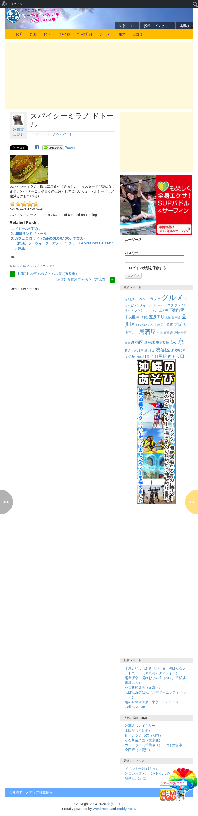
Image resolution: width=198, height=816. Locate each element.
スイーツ (146, 305)
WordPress (101, 809)
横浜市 (129, 350)
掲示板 (184, 26)
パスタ (169, 305)
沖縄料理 (140, 350)
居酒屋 (147, 332)
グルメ (57, 134)
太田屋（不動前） (138, 730)
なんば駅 (130, 299)
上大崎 (164, 310)
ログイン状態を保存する (145, 268)
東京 (53, 265)
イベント (142, 299)
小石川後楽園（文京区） (143, 687)
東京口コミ (127, 26)
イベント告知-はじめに (142, 769)
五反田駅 (156, 317)
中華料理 (142, 317)
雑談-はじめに (135, 778)
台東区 (176, 317)
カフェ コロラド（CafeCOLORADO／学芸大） (51, 238)
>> (192, 502)
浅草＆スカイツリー (140, 726)
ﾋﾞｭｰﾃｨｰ (105, 34)
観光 (122, 34)
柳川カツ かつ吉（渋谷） (144, 735)
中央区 (130, 317)
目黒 (139, 356)
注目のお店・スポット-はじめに (149, 773)
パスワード (155, 257)
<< (6, 502)
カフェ (20, 265)
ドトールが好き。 (28, 229)
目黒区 (148, 356)
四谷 (150, 324)
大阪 (178, 324)
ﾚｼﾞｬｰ (48, 34)
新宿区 (137, 342)
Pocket (70, 148)
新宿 (127, 342)
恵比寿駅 (180, 333)
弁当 (160, 333)
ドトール (42, 265)
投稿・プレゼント (157, 26)
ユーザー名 (155, 243)
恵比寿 (168, 333)
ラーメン (151, 310)
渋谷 (151, 350)
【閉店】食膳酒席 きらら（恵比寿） (84, 279)
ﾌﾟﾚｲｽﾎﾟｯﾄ (84, 34)
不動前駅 (177, 310)
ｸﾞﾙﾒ (33, 34)
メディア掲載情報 (39, 792)
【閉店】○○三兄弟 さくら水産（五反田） (44, 274)
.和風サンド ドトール (31, 234)
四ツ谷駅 (141, 324)
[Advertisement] (99, 75)
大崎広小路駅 (163, 325)
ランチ (139, 310)
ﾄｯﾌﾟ (19, 34)
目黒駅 (161, 356)
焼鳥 (131, 356)
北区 (168, 317)
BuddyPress (126, 809)
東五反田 (163, 342)
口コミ (138, 34)
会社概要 (15, 792)
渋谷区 (163, 349)
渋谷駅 (176, 350)
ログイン (16, 4)
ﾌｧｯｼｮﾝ (65, 34)
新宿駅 (149, 342)
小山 (135, 332)
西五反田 (176, 356)
